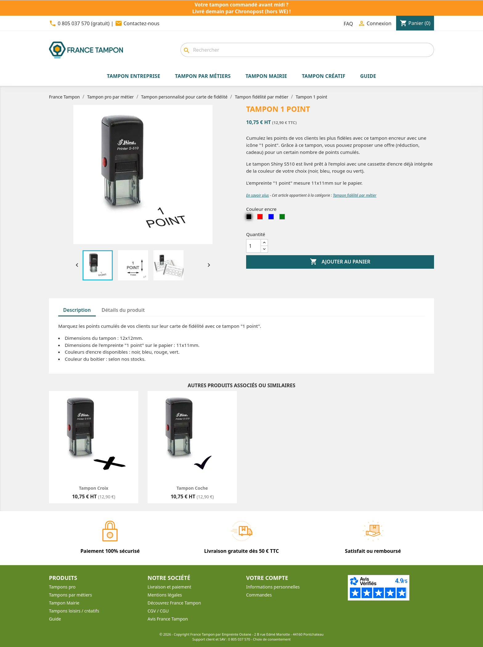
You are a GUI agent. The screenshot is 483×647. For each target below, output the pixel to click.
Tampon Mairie (64, 603)
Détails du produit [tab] (123, 310)
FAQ (348, 23)
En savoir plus (257, 195)
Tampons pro (62, 587)
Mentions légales (165, 595)
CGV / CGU (158, 611)
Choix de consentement (271, 639)
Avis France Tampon (168, 619)
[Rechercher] (307, 50)
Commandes (259, 595)
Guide (55, 619)
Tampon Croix (93, 488)
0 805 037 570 (239, 639)
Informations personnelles (273, 587)
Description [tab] (77, 310)
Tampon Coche (192, 488)
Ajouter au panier (340, 262)
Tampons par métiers (70, 595)
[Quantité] (253, 246)
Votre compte (267, 577)
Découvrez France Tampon (174, 603)
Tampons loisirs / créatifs (74, 611)
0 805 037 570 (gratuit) (83, 23)
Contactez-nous (142, 23)
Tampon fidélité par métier (354, 195)
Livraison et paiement (169, 587)
